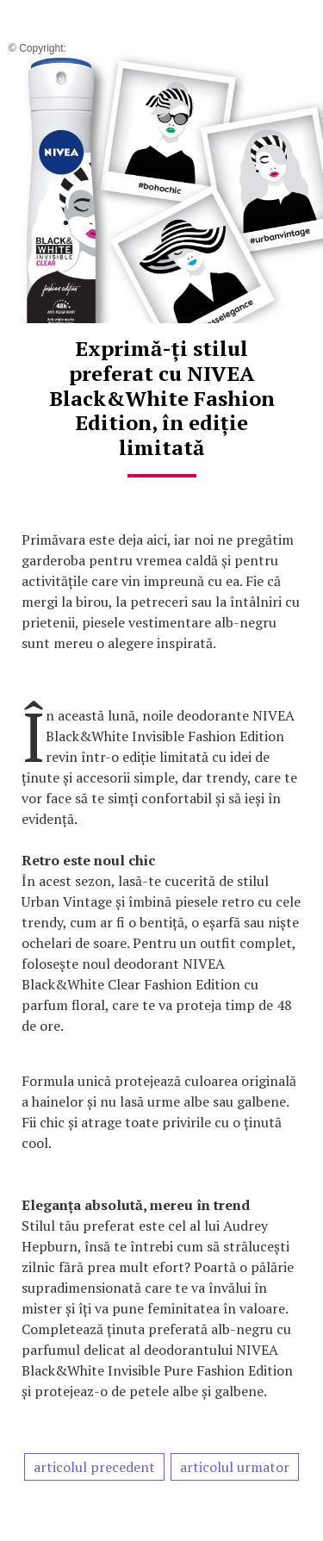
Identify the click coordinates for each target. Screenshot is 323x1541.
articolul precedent (94, 1466)
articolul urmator (234, 1466)
